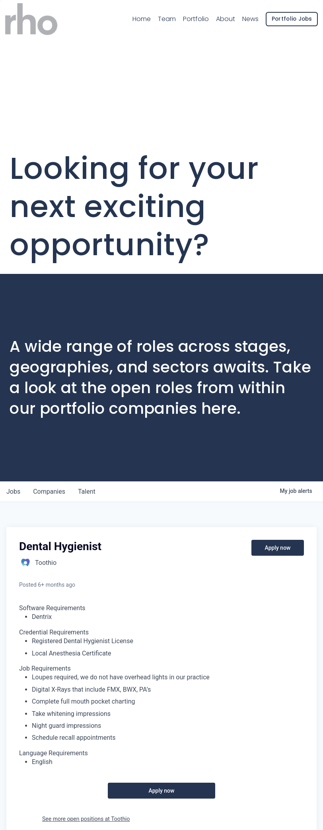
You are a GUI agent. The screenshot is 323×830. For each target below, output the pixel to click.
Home (137, 21)
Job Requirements (45, 668)
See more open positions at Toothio (86, 819)
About (220, 21)
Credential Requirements (54, 632)
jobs (13, 491)
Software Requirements (52, 608)
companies (49, 491)
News (245, 21)
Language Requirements (53, 753)
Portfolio (191, 21)
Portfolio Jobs (287, 21)
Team (162, 21)
